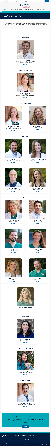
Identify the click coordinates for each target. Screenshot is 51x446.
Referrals (32, 9)
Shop (47, 1)
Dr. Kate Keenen (37, 126)
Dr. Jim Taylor (37, 220)
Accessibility (13, 443)
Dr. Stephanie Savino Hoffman (37, 159)
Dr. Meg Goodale (37, 249)
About (5, 9)
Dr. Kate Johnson (13, 278)
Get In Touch (25, 26)
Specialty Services (18, 9)
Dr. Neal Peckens (13, 159)
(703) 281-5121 (22, 1)
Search (3, 444)
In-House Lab (26, 9)
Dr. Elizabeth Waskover (25, 307)
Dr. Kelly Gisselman (25, 93)
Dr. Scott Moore (25, 403)
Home (16, 435)
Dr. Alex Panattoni (38, 188)
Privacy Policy (4, 443)
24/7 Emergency (11, 9)
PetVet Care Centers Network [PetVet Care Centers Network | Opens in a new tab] (44, 444)
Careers (37, 9)
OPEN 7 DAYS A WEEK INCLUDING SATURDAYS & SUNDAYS (24, 11)
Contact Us (25, 426)
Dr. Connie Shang (25, 371)
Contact (42, 9)
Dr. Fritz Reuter (13, 188)
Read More (25, 64)
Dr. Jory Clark (37, 278)
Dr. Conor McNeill (25, 60)
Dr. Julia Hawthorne (13, 220)
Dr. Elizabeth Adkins (13, 126)
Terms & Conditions (8, 443)
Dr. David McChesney (13, 249)
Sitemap (17, 443)
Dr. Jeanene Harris (25, 339)
